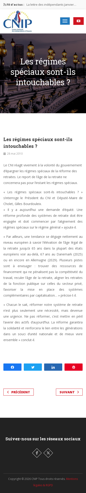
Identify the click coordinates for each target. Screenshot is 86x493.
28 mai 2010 (15, 154)
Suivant (69, 392)
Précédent (18, 392)
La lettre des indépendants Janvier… (51, 4)
